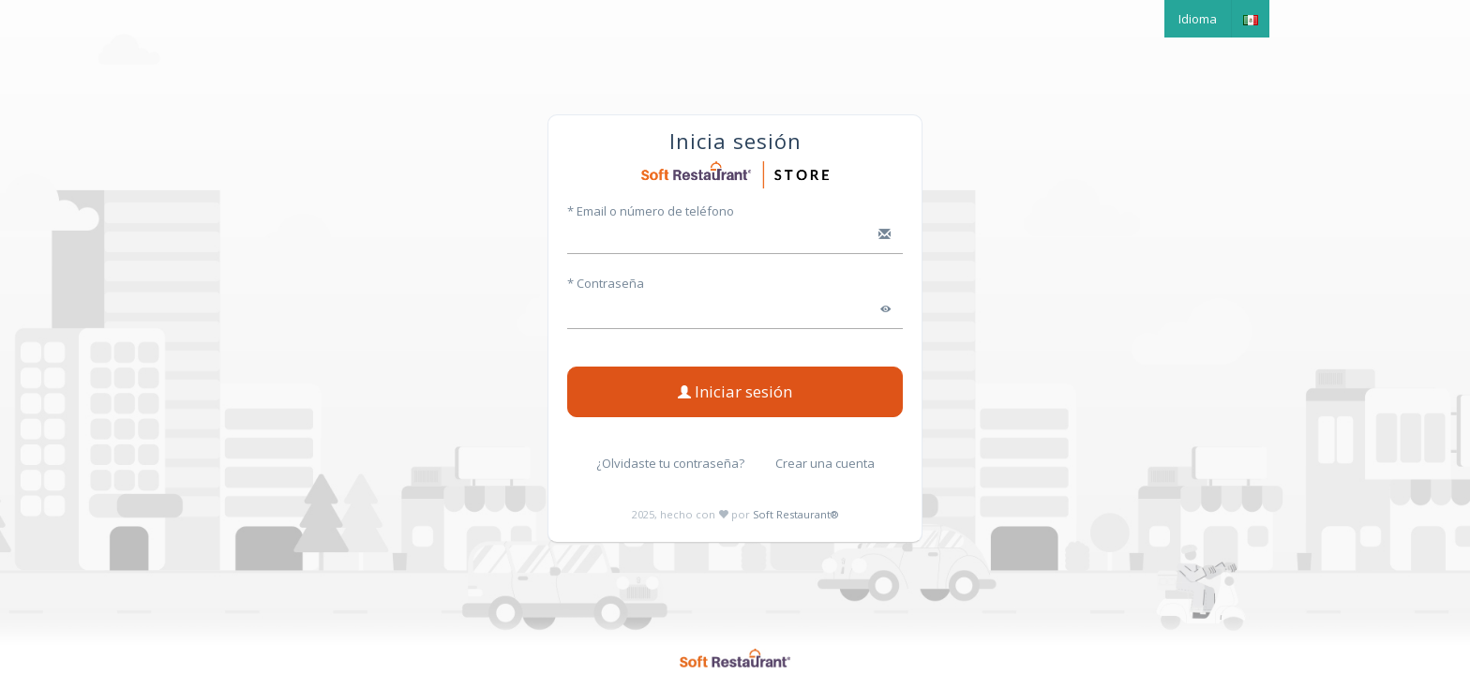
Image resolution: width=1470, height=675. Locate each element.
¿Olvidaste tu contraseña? (670, 463)
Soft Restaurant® (795, 514)
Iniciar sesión (735, 391)
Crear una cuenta (825, 463)
